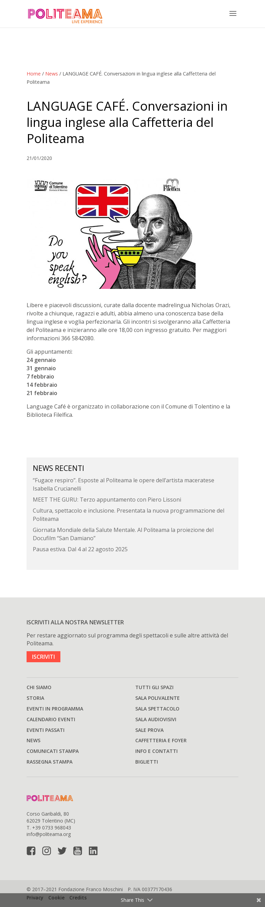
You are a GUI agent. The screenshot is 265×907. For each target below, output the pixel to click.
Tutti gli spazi (154, 687)
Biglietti (146, 761)
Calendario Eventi (51, 719)
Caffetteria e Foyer (161, 740)
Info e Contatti (156, 751)
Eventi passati (46, 730)
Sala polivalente (157, 698)
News (51, 73)
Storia (35, 698)
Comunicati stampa (53, 751)
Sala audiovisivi (155, 719)
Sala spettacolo (157, 708)
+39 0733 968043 (51, 827)
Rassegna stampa (49, 761)
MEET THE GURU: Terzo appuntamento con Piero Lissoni (107, 499)
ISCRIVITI (43, 657)
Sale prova (149, 730)
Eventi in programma (55, 708)
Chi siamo (39, 687)
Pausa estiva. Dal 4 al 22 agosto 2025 (80, 549)
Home (34, 73)
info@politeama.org (49, 834)
